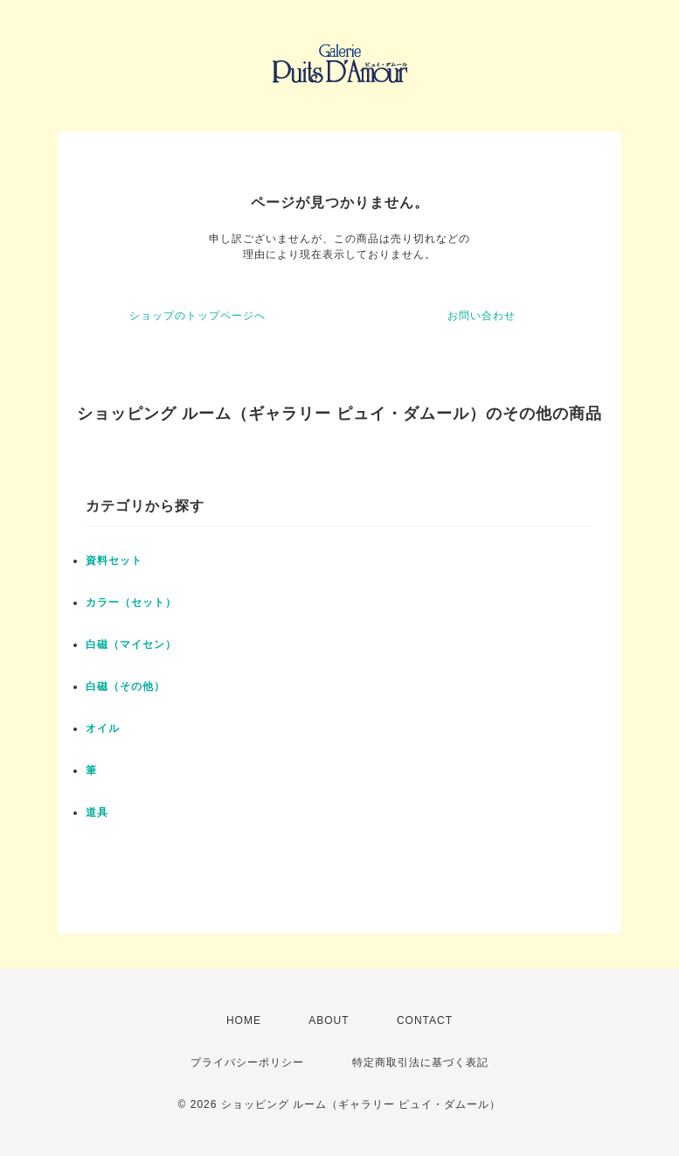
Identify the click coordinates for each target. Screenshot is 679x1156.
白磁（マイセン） (131, 644)
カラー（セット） (131, 602)
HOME (243, 1020)
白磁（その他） (125, 686)
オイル (103, 728)
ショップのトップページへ (197, 316)
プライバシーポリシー (247, 1062)
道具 (97, 812)
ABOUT (328, 1020)
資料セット (114, 560)
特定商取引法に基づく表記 (420, 1062)
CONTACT (425, 1020)
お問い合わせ (481, 316)
